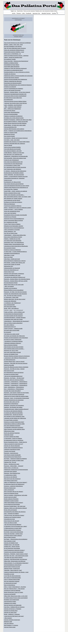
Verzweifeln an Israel (9, 574)
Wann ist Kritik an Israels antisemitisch (13, 323)
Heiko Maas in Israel (9, 255)
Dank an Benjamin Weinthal (10, 345)
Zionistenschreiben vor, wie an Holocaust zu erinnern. (17, 72)
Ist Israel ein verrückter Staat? (11, 374)
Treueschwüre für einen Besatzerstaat (13, 163)
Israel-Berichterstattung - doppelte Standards (15, 317)
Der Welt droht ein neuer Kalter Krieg (13, 97)
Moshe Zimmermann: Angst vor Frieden (13, 592)
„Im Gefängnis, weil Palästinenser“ (12, 303)
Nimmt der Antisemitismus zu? (11, 270)
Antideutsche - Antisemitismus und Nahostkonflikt (16, 156)
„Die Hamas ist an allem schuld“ (11, 334)
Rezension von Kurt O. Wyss (11, 350)
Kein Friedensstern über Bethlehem (12, 169)
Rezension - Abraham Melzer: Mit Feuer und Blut (15, 281)
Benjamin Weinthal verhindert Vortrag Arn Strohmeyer (17, 356)
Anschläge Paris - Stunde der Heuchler (13, 414)
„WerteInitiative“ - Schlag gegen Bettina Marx (15, 235)
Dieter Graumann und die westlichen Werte (14, 429)
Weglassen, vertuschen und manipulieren (14, 405)
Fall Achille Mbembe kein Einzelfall (12, 149)
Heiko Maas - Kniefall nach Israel (12, 259)
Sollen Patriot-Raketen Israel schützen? (13, 502)
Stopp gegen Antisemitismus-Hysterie (13, 237)
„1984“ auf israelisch (9, 286)
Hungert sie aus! (8, 180)
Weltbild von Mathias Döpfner (11, 63)
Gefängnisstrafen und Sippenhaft (12, 268)
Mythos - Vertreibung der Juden (11, 464)
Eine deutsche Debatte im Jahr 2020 (13, 150)
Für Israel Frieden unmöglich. (11, 420)
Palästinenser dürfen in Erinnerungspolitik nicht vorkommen (18, 75)
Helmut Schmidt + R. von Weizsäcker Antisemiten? (16, 563)
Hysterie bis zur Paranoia (10, 216)
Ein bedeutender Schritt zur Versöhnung (13, 440)
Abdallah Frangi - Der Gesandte (11, 544)
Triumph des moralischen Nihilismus (12, 205)
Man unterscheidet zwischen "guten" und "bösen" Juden (17, 196)
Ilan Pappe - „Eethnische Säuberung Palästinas (15, 458)
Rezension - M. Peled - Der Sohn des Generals (15, 292)
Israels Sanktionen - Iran (10, 231)
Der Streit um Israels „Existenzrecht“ (12, 339)
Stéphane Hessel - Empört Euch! (12, 568)
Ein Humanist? (7, 332)
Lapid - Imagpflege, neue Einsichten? (13, 105)
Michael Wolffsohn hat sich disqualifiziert (13, 290)
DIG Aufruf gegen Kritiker (10, 306)
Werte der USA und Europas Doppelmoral (14, 394)
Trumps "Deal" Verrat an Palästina (12, 224)
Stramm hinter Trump (9, 271)
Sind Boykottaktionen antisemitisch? (12, 564)
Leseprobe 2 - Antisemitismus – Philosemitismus (15, 383)
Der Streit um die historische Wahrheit (13, 411)
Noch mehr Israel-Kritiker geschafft (12, 352)
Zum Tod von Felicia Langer (10, 233)
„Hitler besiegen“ (8, 618)
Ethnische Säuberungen (10, 488)
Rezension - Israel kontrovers (11, 453)
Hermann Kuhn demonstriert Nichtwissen (14, 273)
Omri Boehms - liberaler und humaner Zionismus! (16, 138)
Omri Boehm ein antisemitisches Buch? (13, 70)
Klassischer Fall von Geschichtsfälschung (14, 218)
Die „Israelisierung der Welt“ (10, 222)
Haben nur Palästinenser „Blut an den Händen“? (15, 482)
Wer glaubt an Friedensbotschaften (12, 577)
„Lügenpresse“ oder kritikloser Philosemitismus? (15, 357)
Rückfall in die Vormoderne (10, 288)
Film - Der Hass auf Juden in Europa (13, 295)
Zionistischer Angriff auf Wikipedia (12, 590)
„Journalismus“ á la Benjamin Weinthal (13, 341)
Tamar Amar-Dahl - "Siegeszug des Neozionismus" (16, 61)
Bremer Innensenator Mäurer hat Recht (13, 220)
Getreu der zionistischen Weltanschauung (14, 50)
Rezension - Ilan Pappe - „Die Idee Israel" (14, 378)
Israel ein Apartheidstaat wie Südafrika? (13, 88)
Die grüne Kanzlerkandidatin (11, 114)
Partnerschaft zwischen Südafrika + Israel (14, 52)
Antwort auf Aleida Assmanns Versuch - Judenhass (16, 55)
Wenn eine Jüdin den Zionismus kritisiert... (14, 379)
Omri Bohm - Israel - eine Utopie (12, 139)
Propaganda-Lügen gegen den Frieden (13, 319)
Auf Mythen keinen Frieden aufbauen (13, 535)
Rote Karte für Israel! (9, 370)
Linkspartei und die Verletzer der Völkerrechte (15, 418)
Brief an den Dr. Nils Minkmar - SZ (12, 53)
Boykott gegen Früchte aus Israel (12, 566)
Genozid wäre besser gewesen (11, 77)
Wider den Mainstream (9, 204)
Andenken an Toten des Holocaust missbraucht (15, 68)
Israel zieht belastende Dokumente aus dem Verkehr (16, 185)
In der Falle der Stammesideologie (12, 575)
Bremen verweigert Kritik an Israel (12, 193)
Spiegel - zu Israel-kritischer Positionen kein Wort (16, 176)
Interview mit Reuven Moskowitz (12, 445)
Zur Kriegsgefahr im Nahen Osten (12, 165)
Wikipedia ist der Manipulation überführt (13, 226)
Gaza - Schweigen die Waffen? (11, 513)
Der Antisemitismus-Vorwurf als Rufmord (13, 372)
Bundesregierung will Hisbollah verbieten (14, 172)
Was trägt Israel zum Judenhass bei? (13, 154)
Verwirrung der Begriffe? (10, 594)
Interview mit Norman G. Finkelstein (12, 608)
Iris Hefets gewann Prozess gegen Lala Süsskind (16, 597)
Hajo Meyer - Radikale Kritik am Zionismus (14, 607)
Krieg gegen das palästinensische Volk (13, 161)
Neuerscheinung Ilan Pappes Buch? (12, 456)
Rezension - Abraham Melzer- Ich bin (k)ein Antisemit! (17, 92)
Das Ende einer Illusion (9, 110)
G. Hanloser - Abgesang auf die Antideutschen (15, 171)
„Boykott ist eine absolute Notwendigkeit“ (14, 552)
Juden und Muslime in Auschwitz (12, 229)
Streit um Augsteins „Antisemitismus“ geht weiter (15, 495)
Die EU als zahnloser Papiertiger (12, 433)
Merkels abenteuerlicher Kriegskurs (12, 530)
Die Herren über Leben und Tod (11, 401)
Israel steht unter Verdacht (10, 471)
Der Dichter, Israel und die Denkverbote (13, 531)
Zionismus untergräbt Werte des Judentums (14, 143)
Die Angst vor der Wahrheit (10, 477)
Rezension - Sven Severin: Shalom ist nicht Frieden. (16, 392)
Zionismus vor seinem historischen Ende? (14, 422)
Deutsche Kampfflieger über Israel (12, 275)
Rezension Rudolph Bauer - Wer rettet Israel (14, 506)
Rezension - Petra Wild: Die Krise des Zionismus (15, 363)
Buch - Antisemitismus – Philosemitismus (14, 389)
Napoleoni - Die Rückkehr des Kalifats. (13, 407)
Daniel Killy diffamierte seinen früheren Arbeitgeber (16, 367)
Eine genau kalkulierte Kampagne (12, 425)
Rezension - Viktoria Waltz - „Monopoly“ (13, 466)
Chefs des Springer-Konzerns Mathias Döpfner (15, 101)
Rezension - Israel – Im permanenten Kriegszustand (16, 398)
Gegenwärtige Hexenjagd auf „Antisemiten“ (14, 178)
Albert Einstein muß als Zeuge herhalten (13, 346)
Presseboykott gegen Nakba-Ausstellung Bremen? (16, 409)
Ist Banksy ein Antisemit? (10, 86)
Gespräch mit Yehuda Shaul (10, 610)
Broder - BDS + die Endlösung (11, 308)
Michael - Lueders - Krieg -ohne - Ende (13, 44)
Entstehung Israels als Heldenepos (12, 249)
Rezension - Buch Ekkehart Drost (12, 473)
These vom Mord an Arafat (10, 522)
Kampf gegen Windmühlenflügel (11, 112)
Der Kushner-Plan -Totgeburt (11, 189)
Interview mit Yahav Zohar (10, 612)
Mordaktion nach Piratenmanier (11, 599)
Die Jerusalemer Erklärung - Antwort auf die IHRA (16, 121)
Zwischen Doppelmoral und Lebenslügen (14, 400)
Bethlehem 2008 (8, 621)
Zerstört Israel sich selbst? (10, 497)
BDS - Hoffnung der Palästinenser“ (12, 108)
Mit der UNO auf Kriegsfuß (10, 510)
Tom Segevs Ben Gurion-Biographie (12, 240)
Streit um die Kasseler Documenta (12, 90)
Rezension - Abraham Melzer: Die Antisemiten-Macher (17, 279)
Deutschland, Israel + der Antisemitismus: (14, 242)
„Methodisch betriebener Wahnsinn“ (12, 343)
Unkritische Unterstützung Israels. (12, 449)
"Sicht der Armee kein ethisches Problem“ (14, 515)
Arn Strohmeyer (16, 40)
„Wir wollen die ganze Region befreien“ (13, 557)
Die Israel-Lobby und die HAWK (11, 330)
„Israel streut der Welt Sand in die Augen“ (14, 616)
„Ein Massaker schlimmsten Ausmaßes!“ (13, 427)
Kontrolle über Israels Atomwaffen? (12, 390)
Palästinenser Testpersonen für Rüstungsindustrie (16, 469)
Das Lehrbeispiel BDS (9, 304)
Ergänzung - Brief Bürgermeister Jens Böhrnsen (15, 559)
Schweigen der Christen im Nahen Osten (14, 460)
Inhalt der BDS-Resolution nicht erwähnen (14, 128)
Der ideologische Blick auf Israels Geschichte (15, 167)
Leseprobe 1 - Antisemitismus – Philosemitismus (15, 385)
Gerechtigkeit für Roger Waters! (11, 64)
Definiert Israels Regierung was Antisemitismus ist (16, 187)
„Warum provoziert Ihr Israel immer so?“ (13, 444)
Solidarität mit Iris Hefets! (10, 603)
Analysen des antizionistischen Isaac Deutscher (15, 293)
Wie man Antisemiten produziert (11, 581)
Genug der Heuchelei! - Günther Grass (13, 533)
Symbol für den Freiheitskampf (11, 160)
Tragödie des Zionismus (10, 74)
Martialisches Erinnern (9, 134)
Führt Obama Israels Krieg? (10, 480)
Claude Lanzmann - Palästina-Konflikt (13, 328)
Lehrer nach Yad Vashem (10, 213)
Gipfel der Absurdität (9, 365)
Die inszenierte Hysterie (9, 248)
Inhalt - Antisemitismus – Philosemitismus (14, 387)
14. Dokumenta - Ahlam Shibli (11, 297)
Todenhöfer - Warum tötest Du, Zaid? (13, 570)
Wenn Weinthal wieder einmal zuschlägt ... (14, 348)
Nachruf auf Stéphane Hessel (11, 493)
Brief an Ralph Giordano (10, 537)
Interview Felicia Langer (9, 627)
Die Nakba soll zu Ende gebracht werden (14, 117)
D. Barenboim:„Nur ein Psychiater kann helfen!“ (15, 526)
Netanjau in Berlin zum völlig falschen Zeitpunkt (15, 508)
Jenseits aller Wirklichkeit (10, 301)
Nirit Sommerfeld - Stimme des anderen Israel (15, 158)
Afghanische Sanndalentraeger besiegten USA (15, 94)
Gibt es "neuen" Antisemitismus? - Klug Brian (15, 586)
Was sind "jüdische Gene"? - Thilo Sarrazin (14, 588)
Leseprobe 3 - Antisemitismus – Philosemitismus (15, 381)
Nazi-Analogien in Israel (9, 541)
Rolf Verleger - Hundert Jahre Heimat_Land (14, 262)
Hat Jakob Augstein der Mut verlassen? (13, 315)
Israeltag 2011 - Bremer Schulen (12, 546)
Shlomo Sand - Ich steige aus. (11, 467)
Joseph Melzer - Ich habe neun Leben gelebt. (15, 125)
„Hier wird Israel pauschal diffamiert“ (12, 524)
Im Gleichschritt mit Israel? (10, 583)
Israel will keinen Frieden (10, 601)
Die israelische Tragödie (10, 59)
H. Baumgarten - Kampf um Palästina (13, 438)
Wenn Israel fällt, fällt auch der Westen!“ (13, 491)
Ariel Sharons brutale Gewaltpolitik (12, 455)
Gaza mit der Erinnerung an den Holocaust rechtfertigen (17, 42)
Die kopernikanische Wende (11, 282)
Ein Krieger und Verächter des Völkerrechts (14, 335)
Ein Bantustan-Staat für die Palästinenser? (14, 484)
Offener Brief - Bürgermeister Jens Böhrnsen (14, 561)
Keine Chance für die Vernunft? (11, 521)
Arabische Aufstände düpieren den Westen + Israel (16, 572)
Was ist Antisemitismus (9, 585)
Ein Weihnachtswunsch (9, 359)
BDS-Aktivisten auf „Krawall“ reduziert (13, 198)
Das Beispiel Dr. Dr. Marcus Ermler (12, 182)
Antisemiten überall (8, 434)
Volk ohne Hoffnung (9, 623)
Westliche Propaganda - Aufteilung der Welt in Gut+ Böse (17, 119)
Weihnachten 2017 (8, 266)
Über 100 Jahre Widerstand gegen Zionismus (15, 48)
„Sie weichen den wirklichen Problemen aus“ (14, 277)
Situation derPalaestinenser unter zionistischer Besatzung (18, 85)
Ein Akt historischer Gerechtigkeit (12, 548)
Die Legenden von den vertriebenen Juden (14, 416)
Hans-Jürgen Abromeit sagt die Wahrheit (14, 183)
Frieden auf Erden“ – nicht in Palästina (13, 209)
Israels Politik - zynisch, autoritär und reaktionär (15, 191)
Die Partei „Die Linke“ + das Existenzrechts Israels (16, 555)
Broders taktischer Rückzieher (11, 499)
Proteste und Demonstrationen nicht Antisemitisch (16, 337)
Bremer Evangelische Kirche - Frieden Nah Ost (15, 442)
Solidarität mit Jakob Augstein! (11, 500)
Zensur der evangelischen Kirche (12, 211)
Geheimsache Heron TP (10, 326)
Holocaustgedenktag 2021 (10, 127)
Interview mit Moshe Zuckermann (12, 619)
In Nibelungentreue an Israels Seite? (13, 528)
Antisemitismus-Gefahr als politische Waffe (14, 423)
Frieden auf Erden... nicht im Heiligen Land (14, 312)
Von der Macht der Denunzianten (12, 504)
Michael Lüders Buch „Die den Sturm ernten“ (14, 299)
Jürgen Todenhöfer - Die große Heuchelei (14, 174)
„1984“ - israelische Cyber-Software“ (12, 106)
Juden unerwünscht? (9, 489)
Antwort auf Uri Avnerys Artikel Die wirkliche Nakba (16, 396)
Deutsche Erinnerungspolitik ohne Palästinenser (15, 79)
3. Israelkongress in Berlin (10, 475)
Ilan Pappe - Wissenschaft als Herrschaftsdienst (15, 539)
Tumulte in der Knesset (9, 451)
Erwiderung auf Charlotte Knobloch (12, 517)
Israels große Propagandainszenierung (13, 447)
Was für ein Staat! (8, 257)
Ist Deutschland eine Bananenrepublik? (13, 314)
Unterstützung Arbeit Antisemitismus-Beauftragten (16, 246)
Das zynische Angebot (9, 136)
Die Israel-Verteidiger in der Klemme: (13, 46)
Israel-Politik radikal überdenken (11, 66)
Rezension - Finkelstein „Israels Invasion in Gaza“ (16, 553)
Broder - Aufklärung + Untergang (12, 614)
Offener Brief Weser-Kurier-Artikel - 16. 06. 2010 (15, 596)
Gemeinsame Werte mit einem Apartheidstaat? (15, 96)
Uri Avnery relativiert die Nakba (11, 436)
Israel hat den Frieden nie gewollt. (12, 264)
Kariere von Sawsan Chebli (10, 132)
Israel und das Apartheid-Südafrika (12, 147)
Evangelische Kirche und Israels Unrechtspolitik (15, 215)
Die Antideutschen (8, 99)
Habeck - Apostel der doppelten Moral (13, 57)
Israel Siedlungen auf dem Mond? (12, 200)
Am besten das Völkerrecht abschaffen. (13, 412)
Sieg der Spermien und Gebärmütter (13, 605)
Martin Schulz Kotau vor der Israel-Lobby (14, 284)
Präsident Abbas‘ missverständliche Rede (14, 244)
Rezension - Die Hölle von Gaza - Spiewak (14, 368)
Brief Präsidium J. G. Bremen (11, 625)
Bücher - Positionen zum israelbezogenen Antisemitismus (18, 130)
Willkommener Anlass (9, 431)
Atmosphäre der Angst (9, 519)
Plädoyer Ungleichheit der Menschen (13, 81)
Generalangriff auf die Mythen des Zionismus (15, 511)
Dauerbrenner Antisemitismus (11, 403)
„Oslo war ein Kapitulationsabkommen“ (13, 376)
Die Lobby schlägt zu (9, 324)
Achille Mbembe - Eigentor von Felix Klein (14, 152)
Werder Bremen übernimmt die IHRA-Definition (15, 123)
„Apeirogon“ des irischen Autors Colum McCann (15, 103)
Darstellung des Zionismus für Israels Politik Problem (17, 141)
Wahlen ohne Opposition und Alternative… (14, 194)
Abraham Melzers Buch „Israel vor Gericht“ (14, 361)
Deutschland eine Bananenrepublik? (12, 83)
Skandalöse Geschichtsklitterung (12, 253)
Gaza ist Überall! (8, 145)
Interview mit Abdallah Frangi (11, 354)
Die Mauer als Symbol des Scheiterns (13, 202)
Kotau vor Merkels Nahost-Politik (12, 579)
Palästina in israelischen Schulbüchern (13, 116)
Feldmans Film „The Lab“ (10, 462)
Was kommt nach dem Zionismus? (12, 478)
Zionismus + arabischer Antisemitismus (13, 486)
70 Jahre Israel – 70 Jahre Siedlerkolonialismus (15, 251)
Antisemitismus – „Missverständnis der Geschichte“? (16, 321)
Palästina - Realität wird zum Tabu (12, 238)
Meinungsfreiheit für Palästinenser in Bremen (15, 260)
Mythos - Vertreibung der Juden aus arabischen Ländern (17, 207)
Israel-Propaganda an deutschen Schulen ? (14, 550)
